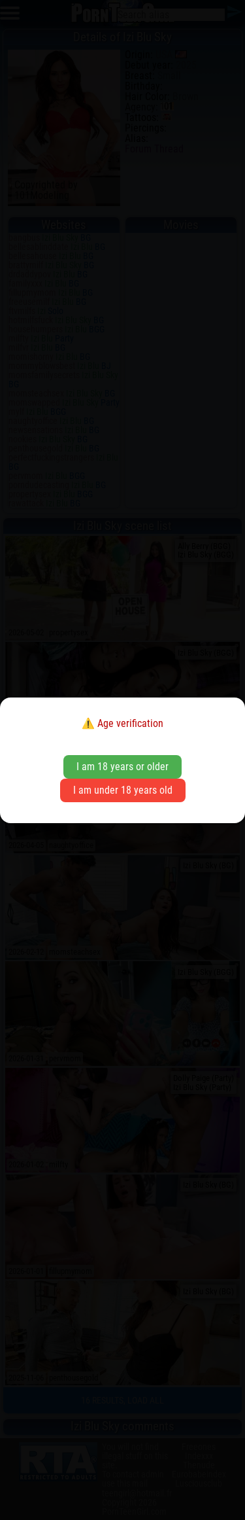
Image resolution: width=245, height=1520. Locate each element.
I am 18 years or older (122, 766)
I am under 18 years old (122, 790)
